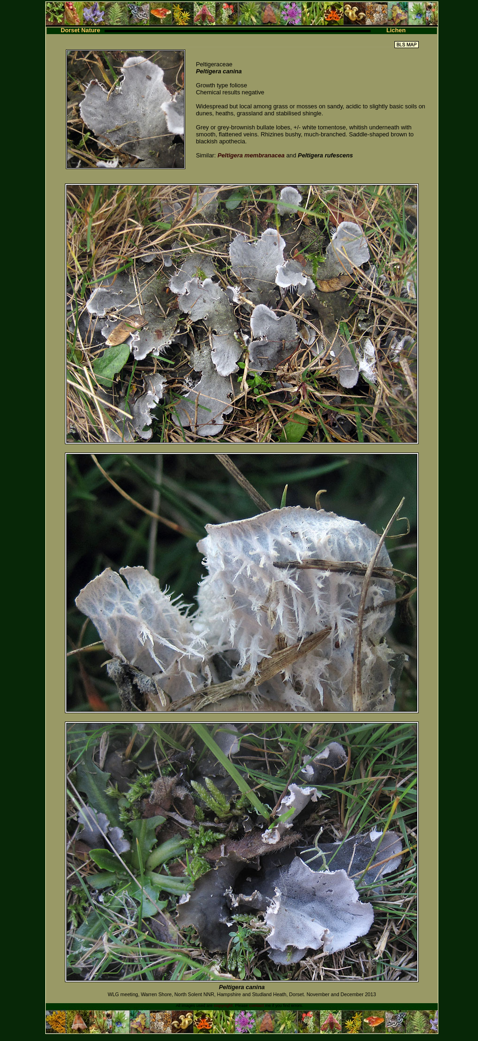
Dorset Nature (80, 30)
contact (256, 1005)
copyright (223, 1005)
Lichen (396, 30)
